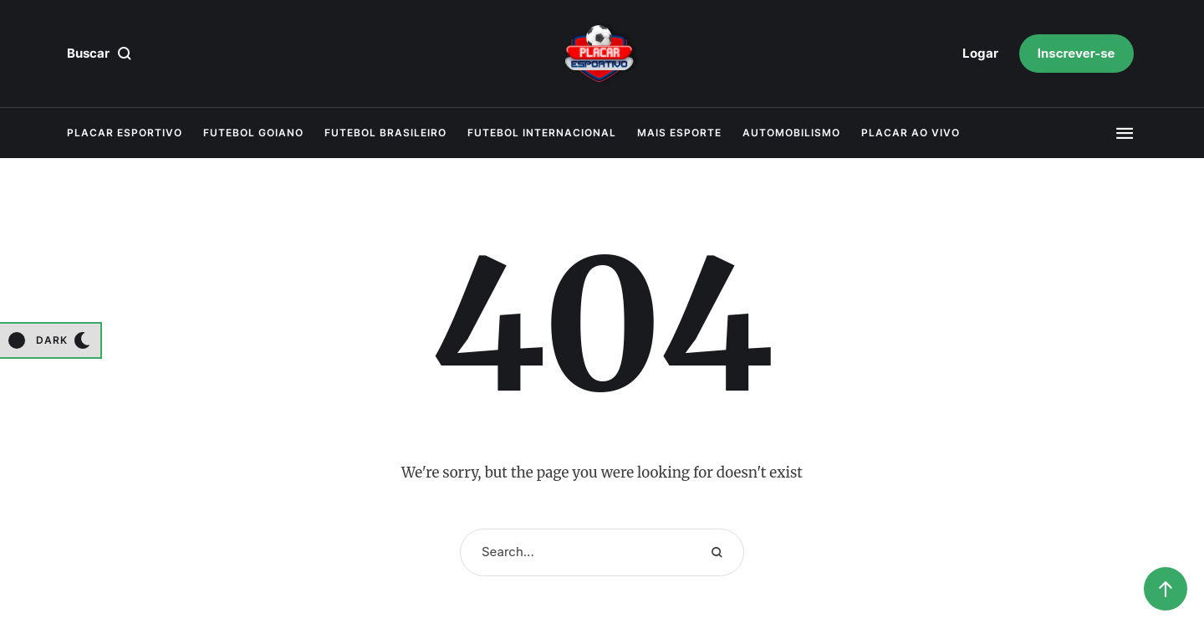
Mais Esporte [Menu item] (679, 133)
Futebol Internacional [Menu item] (541, 133)
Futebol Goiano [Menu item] (253, 133)
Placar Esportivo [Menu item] (124, 133)
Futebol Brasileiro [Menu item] (385, 133)
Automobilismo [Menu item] (791, 133)
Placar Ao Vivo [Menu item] (910, 133)
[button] (980, 53)
